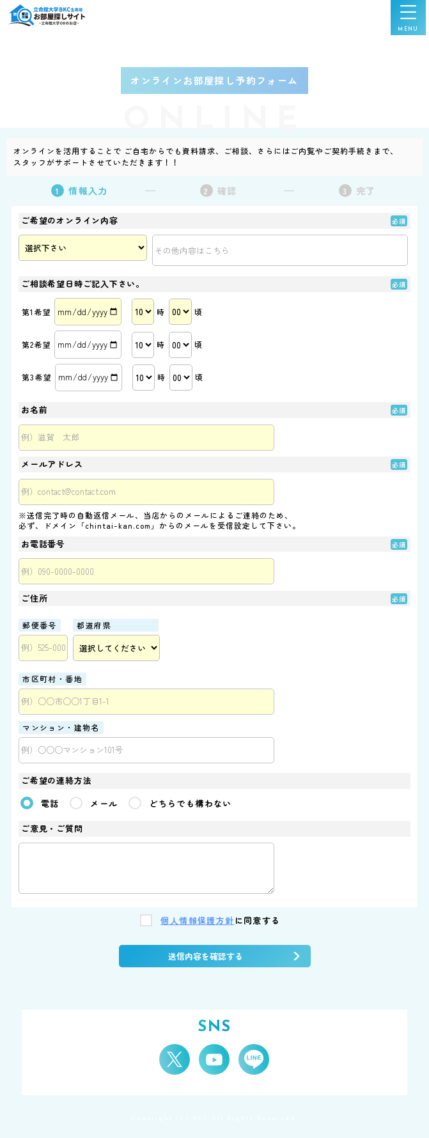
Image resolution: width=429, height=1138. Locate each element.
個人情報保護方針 (197, 921)
